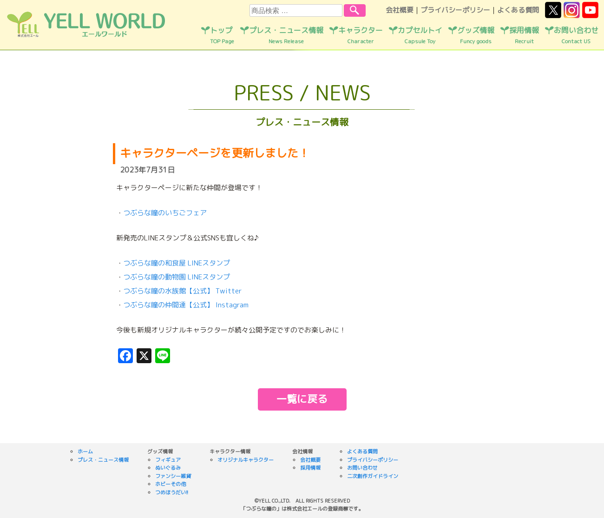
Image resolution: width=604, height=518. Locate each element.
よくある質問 (518, 10)
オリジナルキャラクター (245, 460)
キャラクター (360, 35)
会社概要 (400, 10)
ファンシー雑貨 (173, 476)
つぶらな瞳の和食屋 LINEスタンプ (176, 263)
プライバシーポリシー (455, 10)
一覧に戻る (302, 399)
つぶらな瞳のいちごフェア (165, 213)
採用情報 (524, 35)
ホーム (85, 451)
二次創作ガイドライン (372, 476)
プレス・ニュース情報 (286, 35)
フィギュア (168, 460)
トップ (222, 35)
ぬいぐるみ (168, 468)
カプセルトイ (420, 35)
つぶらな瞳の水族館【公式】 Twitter (182, 291)
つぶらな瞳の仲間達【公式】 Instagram (186, 305)
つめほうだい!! (171, 492)
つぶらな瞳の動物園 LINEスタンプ (176, 277)
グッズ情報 (475, 35)
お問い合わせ (576, 35)
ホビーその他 (170, 484)
